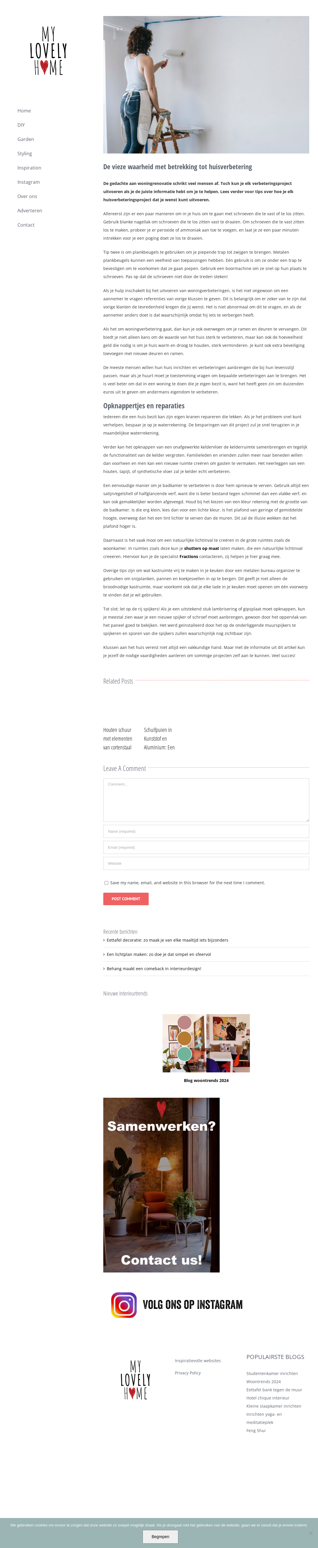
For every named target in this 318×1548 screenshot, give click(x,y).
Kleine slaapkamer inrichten (273, 1427)
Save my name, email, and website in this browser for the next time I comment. (187, 904)
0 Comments (144, 725)
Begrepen (160, 1536)
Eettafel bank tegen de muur (274, 1411)
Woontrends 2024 (263, 1403)
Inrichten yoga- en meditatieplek (264, 1439)
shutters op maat (201, 548)
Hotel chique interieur (267, 1419)
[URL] (206, 884)
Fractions (189, 556)
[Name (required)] (206, 852)
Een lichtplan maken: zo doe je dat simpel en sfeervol (159, 975)
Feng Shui (256, 1452)
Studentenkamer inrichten (272, 1394)
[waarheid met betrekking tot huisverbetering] (206, 84)
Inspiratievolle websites (198, 1382)
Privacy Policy (188, 1394)
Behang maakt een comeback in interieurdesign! (154, 990)
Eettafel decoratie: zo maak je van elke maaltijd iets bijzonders (167, 961)
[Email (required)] (206, 868)
